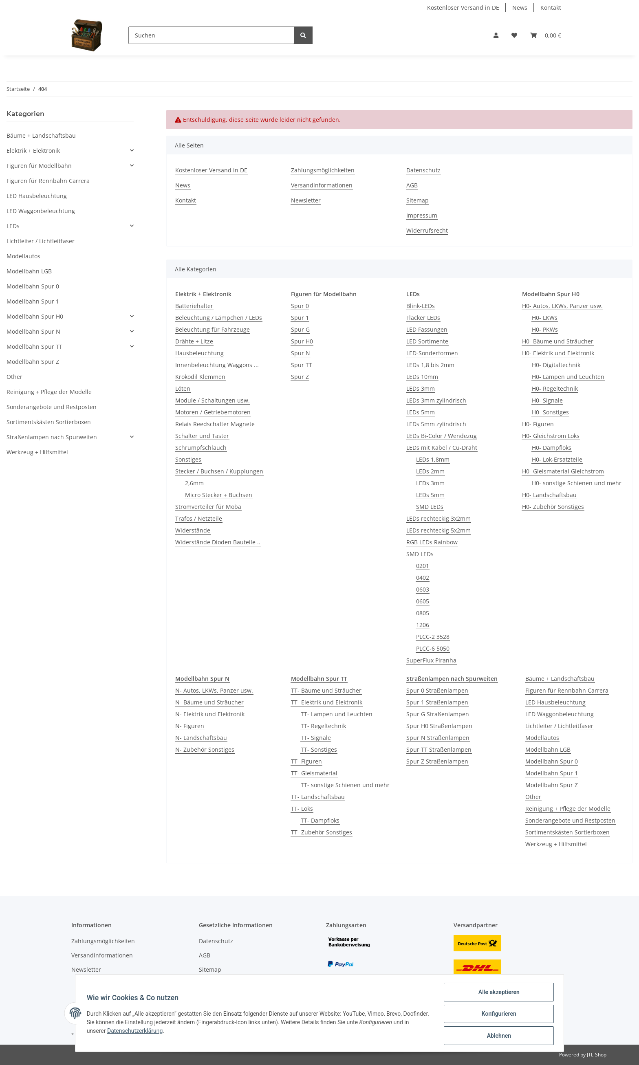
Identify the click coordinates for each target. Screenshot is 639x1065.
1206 (422, 625)
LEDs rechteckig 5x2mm (438, 530)
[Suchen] (211, 35)
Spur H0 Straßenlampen (439, 726)
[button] (496, 35)
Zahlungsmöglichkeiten (323, 170)
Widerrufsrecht (427, 230)
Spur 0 (300, 306)
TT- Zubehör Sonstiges (321, 832)
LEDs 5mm (420, 412)
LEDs (13, 226)
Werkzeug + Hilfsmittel (556, 844)
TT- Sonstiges (319, 749)
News (519, 7)
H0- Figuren (538, 424)
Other (533, 797)
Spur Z (300, 377)
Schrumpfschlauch (201, 447)
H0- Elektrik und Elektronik (558, 353)
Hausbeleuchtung (199, 353)
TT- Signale (316, 738)
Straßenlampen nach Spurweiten (52, 437)
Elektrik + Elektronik (33, 150)
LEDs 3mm (420, 388)
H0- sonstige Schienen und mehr (576, 483)
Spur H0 (302, 341)
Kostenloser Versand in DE (463, 7)
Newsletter (306, 200)
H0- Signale (547, 400)
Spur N (300, 353)
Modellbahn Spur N (33, 331)
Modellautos (542, 738)
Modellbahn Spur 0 (551, 761)
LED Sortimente (427, 341)
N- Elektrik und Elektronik (210, 714)
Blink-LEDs (420, 306)
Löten (182, 388)
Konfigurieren (497, 1015)
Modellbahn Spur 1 (551, 773)
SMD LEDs (429, 506)
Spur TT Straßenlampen (439, 749)
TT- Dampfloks (320, 820)
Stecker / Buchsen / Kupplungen (219, 471)
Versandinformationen (322, 185)
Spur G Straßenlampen (437, 714)
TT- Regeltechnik (323, 726)
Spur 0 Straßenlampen (437, 690)
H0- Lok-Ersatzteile (557, 459)
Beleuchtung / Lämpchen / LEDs (218, 317)
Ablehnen (497, 1036)
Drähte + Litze (194, 341)
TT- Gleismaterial (314, 773)
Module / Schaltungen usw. (212, 400)
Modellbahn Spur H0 (35, 316)
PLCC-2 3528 (433, 636)
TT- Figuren (306, 761)
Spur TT (301, 365)
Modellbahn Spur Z (551, 785)
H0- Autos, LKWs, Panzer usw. (562, 306)
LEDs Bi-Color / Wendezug (441, 436)
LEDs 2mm (430, 471)
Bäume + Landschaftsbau (560, 678)
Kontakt (550, 7)
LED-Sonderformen (432, 353)
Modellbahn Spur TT (34, 346)
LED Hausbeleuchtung (555, 702)
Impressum (421, 215)
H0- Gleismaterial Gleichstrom (563, 471)
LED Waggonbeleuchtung (559, 714)
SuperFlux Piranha (431, 660)
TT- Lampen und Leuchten (336, 714)
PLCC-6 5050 (433, 648)
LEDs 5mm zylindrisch (436, 424)
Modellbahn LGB (548, 749)
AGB (412, 185)
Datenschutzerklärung (153, 1032)
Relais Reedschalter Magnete (215, 424)
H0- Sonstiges (550, 412)
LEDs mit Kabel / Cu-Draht (441, 447)
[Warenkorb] (546, 35)
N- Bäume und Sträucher (209, 702)
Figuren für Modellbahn (39, 165)
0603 (422, 589)
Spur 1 (300, 317)
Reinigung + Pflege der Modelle (567, 808)
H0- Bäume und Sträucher (557, 341)
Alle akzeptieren (497, 993)
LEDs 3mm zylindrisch (436, 400)
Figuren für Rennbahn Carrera (566, 690)
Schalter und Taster (202, 436)
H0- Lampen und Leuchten (568, 377)
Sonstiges (188, 459)
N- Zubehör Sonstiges (204, 749)
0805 (422, 613)
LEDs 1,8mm (433, 459)
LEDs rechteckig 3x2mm (438, 518)
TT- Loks (302, 808)
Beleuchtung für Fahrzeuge (212, 329)
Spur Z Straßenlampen (437, 761)
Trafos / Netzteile (198, 518)
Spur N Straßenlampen (437, 738)
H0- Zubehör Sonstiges (553, 506)
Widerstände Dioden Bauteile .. (217, 542)
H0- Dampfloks (551, 447)
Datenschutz (423, 170)
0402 (422, 577)
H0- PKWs (545, 329)
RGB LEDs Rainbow (432, 542)
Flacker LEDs (423, 317)
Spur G (300, 329)
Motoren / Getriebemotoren (213, 412)
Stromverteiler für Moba (208, 506)
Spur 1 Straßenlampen (437, 702)
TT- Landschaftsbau (318, 797)
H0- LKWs (544, 317)
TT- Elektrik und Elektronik (326, 702)
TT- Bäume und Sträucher (326, 690)
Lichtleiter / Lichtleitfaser (559, 726)
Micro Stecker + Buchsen (218, 495)
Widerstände (192, 530)
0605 (422, 601)
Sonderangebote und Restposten (570, 820)
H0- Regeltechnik (555, 388)
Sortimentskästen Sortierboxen (567, 832)
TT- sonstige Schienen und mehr (345, 785)
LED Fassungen (426, 329)
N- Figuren (189, 726)
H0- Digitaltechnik (556, 365)
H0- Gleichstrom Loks (551, 436)
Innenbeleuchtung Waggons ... (217, 365)
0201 (422, 566)
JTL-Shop (596, 1054)
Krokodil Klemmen (200, 377)
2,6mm (194, 483)
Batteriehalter (194, 306)
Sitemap (417, 200)
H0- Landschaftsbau (549, 495)
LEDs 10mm (422, 377)
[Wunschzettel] (514, 35)
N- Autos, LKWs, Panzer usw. (214, 690)
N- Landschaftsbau (201, 738)
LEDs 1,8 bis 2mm (430, 365)
